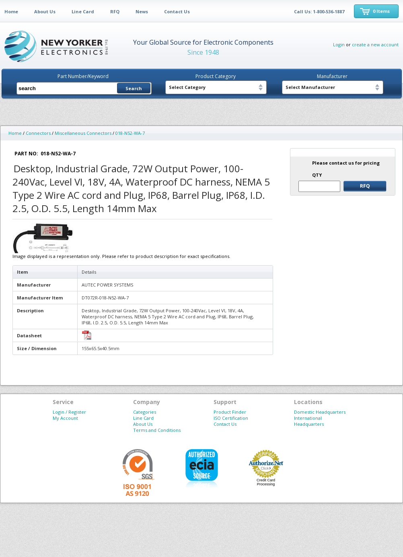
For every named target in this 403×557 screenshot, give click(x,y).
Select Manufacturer (310, 87)
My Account (65, 418)
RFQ (114, 11)
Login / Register (69, 412)
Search (133, 88)
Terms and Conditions (157, 430)
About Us (45, 11)
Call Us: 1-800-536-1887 (319, 11)
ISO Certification (231, 418)
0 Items (381, 11)
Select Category (187, 87)
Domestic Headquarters (319, 412)
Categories (144, 412)
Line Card (83, 11)
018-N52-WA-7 (130, 133)
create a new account (375, 44)
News (142, 11)
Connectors (38, 133)
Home (11, 11)
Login (339, 44)
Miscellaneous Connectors (83, 133)
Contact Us (177, 11)
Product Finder (230, 412)
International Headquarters (309, 421)
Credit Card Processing (266, 482)
